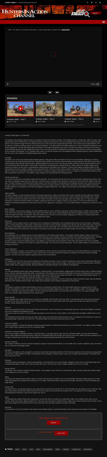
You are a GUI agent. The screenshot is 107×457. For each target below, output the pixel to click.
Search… (96, 13)
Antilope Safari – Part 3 (74, 119)
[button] (104, 22)
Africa (17, 449)
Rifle (38, 449)
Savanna (65, 449)
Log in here (61, 433)
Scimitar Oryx (76, 449)
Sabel (57, 449)
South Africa (87, 449)
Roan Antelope (48, 449)
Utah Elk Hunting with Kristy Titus (27, 2)
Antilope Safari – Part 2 (45, 119)
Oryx (31, 449)
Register (53, 422)
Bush (24, 449)
